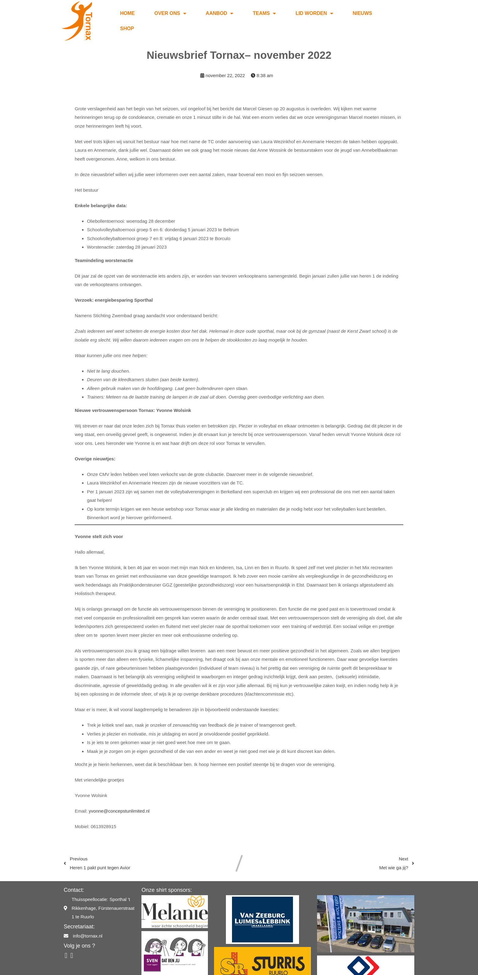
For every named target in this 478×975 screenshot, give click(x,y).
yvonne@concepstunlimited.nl (119, 798)
